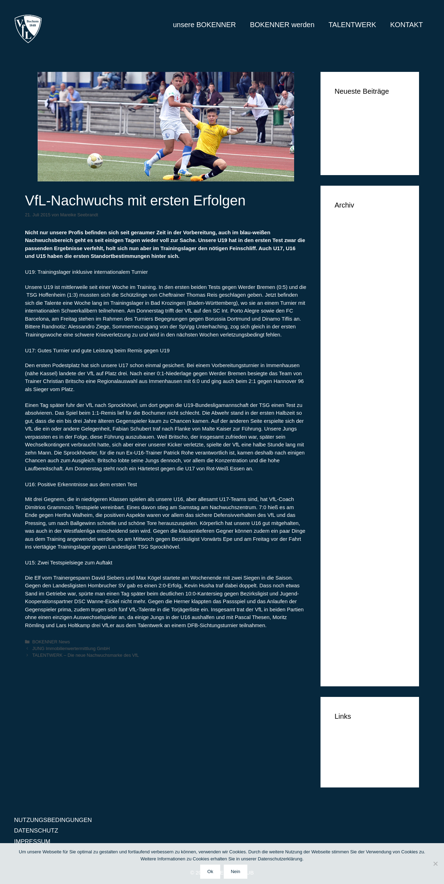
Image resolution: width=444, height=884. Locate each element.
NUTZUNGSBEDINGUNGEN (53, 820)
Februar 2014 (352, 665)
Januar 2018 (351, 279)
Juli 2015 (347, 483)
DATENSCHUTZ (357, 756)
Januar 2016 (351, 418)
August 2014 (351, 601)
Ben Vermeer (352, 111)
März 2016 (349, 397)
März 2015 (349, 526)
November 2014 (356, 569)
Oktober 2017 (353, 289)
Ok (210, 871)
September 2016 (357, 343)
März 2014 (349, 655)
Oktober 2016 (353, 332)
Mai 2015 (347, 504)
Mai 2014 (347, 633)
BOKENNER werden (282, 25)
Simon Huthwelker (359, 144)
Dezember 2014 (356, 558)
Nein (235, 871)
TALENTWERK (352, 25)
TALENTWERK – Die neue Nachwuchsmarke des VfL (85, 655)
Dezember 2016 (356, 311)
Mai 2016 (347, 375)
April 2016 (348, 386)
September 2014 (357, 590)
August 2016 (351, 354)
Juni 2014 (348, 622)
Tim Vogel (348, 122)
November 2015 (356, 440)
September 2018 (357, 225)
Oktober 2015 (353, 450)
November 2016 (356, 322)
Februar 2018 (352, 268)
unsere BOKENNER (204, 25)
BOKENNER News (51, 641)
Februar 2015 (352, 536)
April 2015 (348, 515)
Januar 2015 (351, 547)
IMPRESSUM (353, 767)
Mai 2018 (347, 257)
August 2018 (351, 236)
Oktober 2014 (353, 579)
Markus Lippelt (354, 133)
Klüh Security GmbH (362, 154)
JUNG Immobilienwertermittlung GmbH (71, 648)
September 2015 (357, 461)
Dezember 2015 (356, 429)
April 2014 (348, 644)
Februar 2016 (352, 407)
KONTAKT (406, 25)
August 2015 (351, 472)
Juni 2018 (348, 246)
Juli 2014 (347, 612)
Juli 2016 (347, 364)
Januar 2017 (351, 300)
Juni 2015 (348, 493)
